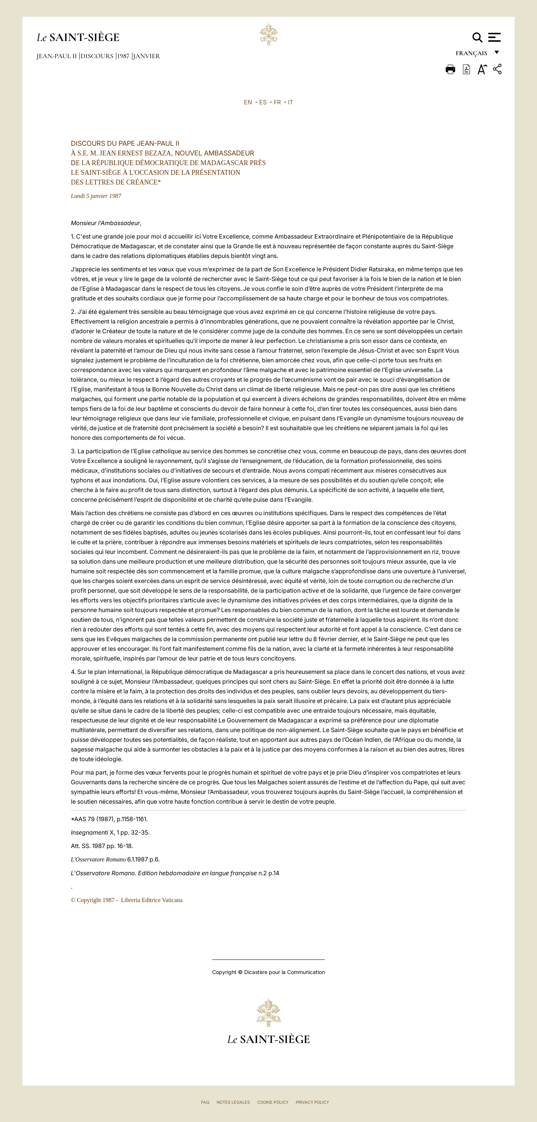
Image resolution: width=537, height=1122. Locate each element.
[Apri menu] (493, 37)
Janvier (146, 56)
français (472, 55)
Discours (98, 56)
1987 (124, 56)
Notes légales (233, 1102)
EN (248, 102)
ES (263, 102)
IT (290, 102)
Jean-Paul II (57, 56)
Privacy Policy (312, 1102)
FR (277, 102)
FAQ (205, 1102)
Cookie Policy (272, 1102)
